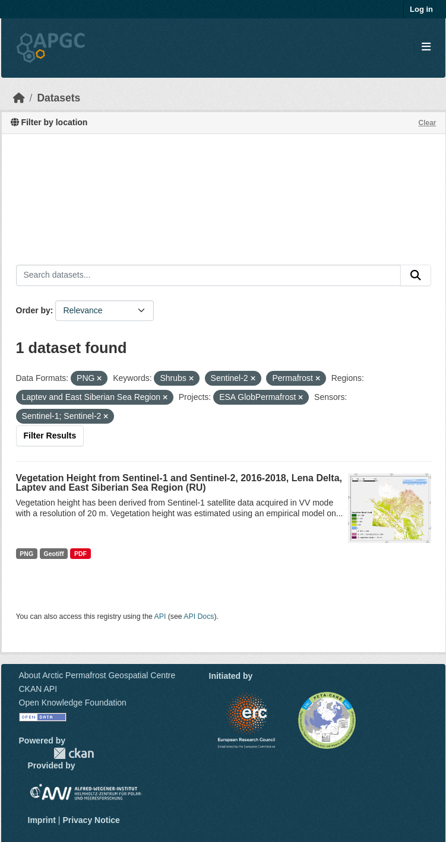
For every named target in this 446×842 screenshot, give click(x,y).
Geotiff (54, 553)
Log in (421, 9)
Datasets (58, 98)
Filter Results (50, 435)
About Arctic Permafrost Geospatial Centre (97, 675)
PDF (80, 553)
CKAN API (38, 689)
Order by (33, 310)
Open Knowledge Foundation (72, 702)
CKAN (73, 753)
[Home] (19, 98)
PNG (26, 553)
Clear (427, 123)
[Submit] (415, 275)
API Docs (199, 616)
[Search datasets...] (208, 275)
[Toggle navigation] (426, 47)
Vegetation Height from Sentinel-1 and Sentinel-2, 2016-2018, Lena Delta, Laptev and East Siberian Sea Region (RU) (179, 483)
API (160, 616)
